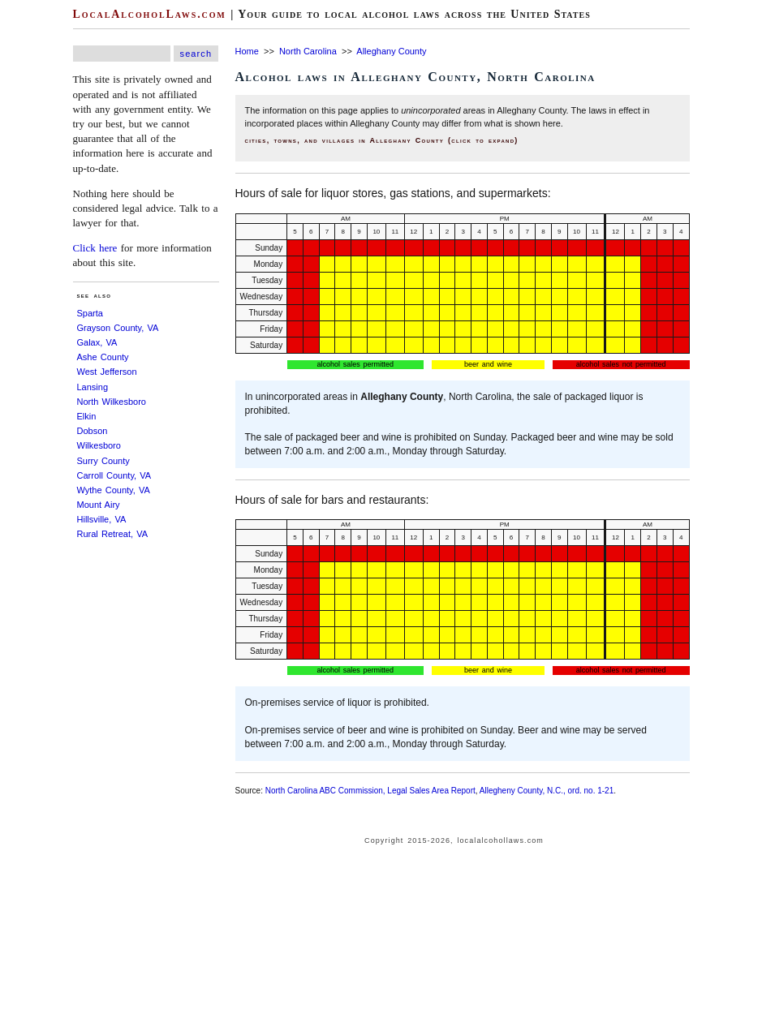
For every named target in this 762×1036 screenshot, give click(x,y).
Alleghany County (391, 51)
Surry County (103, 461)
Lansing (93, 387)
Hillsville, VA (102, 519)
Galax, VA (97, 342)
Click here (95, 248)
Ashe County (103, 357)
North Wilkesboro (111, 401)
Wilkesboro (99, 445)
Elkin (87, 416)
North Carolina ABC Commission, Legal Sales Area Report (370, 790)
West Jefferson (107, 371)
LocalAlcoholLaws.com (149, 14)
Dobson (92, 431)
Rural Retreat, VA (113, 534)
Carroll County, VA (114, 475)
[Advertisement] (146, 792)
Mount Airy (98, 504)
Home (247, 51)
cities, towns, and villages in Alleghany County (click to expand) (382, 140)
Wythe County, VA (113, 490)
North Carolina (308, 51)
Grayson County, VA (118, 328)
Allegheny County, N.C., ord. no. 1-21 (546, 790)
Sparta (90, 313)
